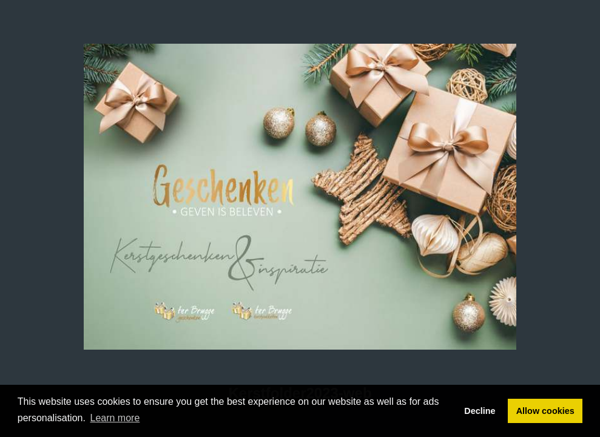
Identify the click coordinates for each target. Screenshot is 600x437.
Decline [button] (479, 411)
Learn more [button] (115, 418)
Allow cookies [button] (545, 411)
